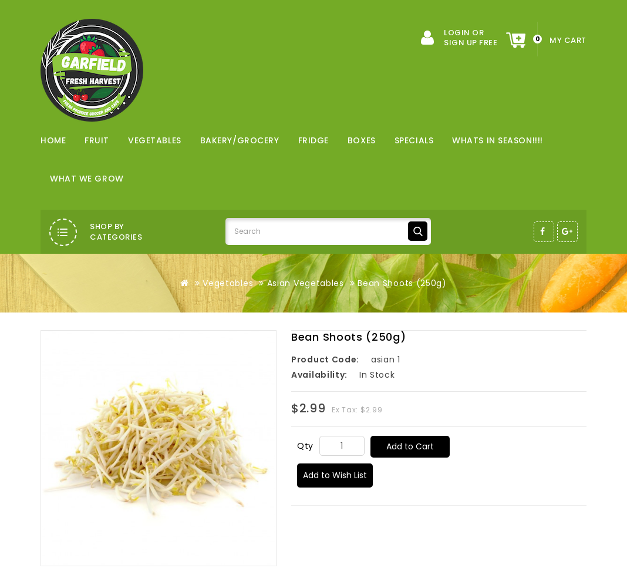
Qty (305, 446)
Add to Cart (410, 446)
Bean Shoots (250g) (402, 283)
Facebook (544, 231)
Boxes (362, 140)
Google (567, 231)
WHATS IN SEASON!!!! (497, 140)
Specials (414, 140)
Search (417, 231)
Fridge (313, 140)
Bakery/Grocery (239, 140)
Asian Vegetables (305, 283)
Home (53, 140)
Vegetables (154, 140)
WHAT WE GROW (87, 178)
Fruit (97, 140)
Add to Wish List (335, 475)
